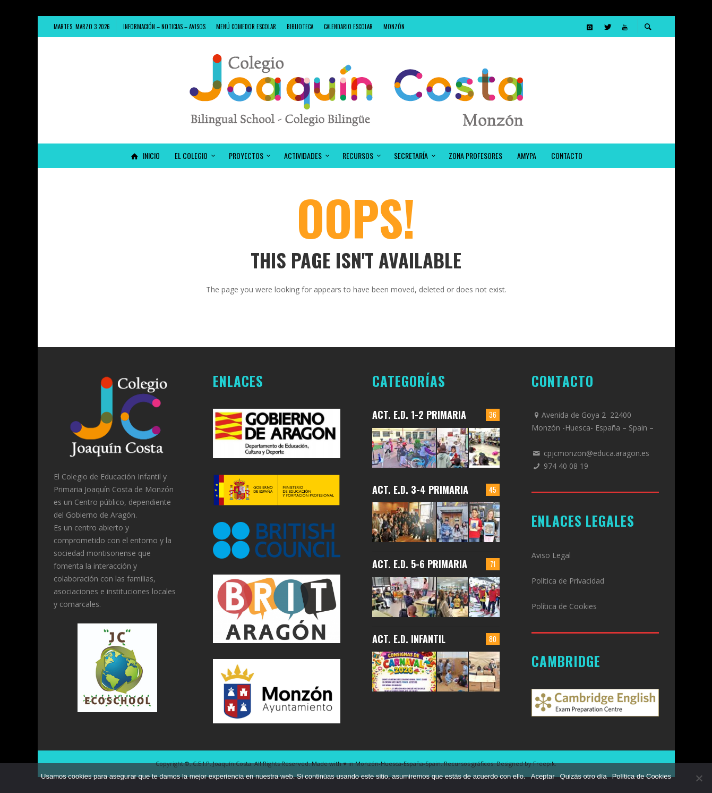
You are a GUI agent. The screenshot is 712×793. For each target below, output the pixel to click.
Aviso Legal (551, 555)
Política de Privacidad (567, 581)
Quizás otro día (583, 776)
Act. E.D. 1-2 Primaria (419, 414)
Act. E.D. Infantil (408, 639)
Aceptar (543, 776)
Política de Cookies (564, 606)
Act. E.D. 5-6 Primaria (419, 564)
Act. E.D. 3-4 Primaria (420, 489)
